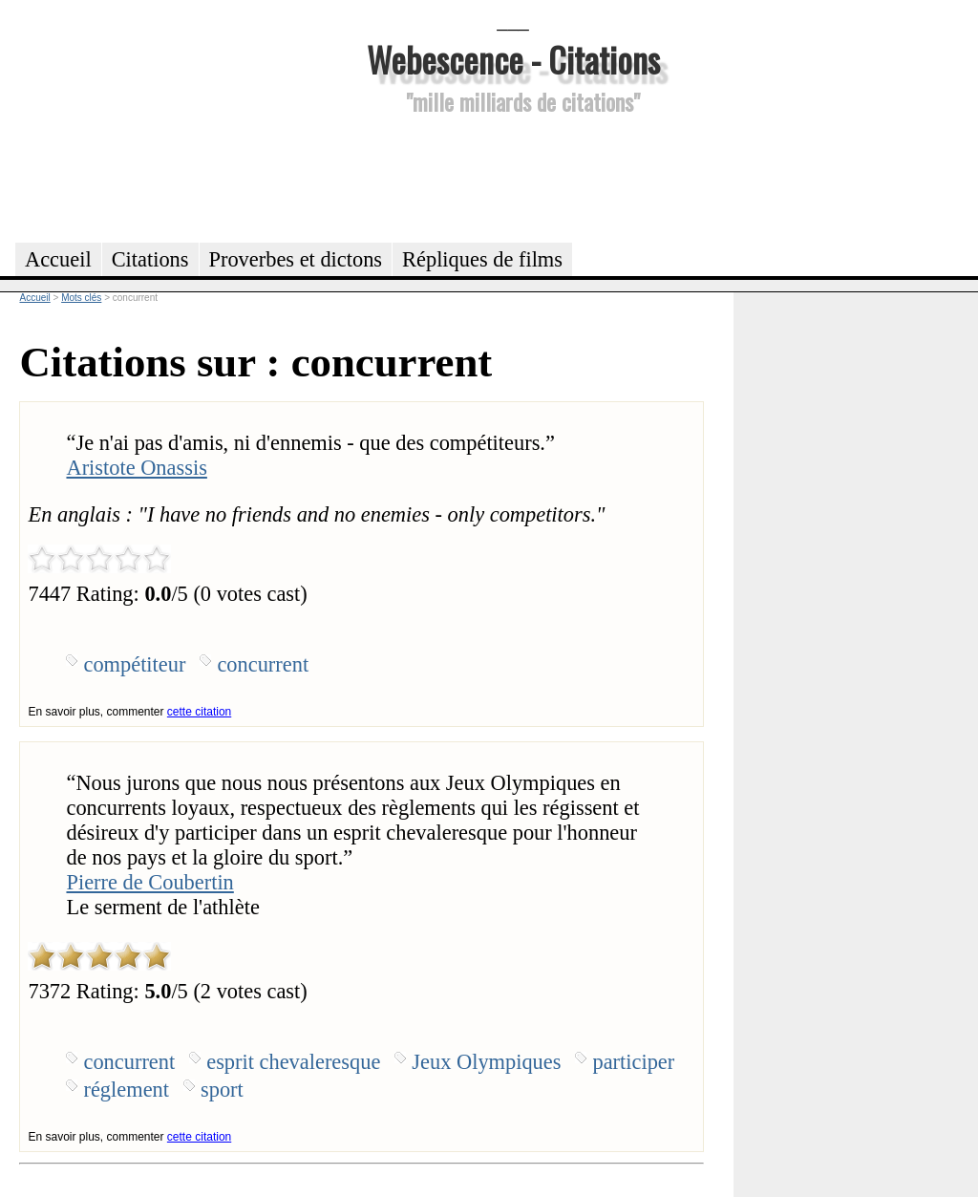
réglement (126, 1089)
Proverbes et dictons (296, 259)
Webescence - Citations (513, 58)
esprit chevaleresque (293, 1062)
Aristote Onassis (136, 468)
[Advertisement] (513, 176)
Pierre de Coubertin (149, 882)
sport (222, 1089)
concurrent (262, 664)
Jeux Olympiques (486, 1062)
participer (633, 1062)
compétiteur (134, 664)
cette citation (199, 711)
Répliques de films (482, 259)
